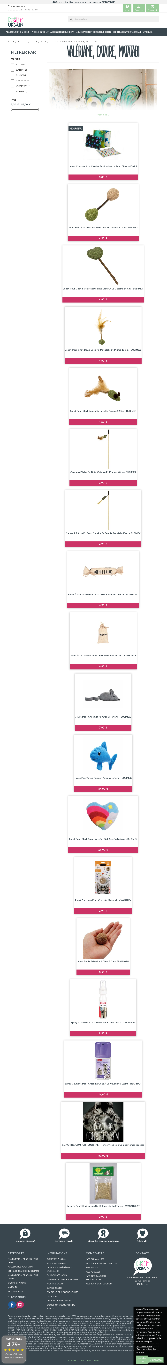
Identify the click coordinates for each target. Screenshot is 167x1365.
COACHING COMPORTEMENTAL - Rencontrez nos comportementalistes (103, 1144)
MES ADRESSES (93, 1272)
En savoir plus (144, 1346)
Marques (12, 1287)
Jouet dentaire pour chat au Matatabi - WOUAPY (103, 900)
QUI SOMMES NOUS (57, 1275)
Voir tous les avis (14, 1357)
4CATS (20, 65)
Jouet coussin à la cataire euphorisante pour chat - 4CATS (103, 166)
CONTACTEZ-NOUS (56, 1259)
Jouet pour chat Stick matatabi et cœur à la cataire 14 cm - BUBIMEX (103, 288)
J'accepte (156, 1359)
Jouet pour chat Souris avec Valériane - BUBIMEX (103, 716)
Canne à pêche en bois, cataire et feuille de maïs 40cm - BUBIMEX (103, 533)
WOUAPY (21, 92)
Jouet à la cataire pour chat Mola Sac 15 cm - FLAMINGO (103, 655)
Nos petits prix (15, 1291)
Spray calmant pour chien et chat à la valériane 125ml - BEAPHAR (103, 1083)
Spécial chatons (17, 1283)
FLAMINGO (22, 81)
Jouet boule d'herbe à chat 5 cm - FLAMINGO (103, 961)
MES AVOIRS (92, 1268)
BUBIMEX (21, 75)
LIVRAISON (52, 1297)
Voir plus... (103, 115)
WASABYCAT (23, 86)
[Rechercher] (113, 19)
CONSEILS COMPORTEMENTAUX (23, 1271)
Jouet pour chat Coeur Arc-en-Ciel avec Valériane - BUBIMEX (103, 839)
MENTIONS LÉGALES (56, 1263)
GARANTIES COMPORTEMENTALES (63, 1280)
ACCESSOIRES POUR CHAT (20, 1267)
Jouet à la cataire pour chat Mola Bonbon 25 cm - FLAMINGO (103, 594)
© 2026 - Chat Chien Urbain (83, 1360)
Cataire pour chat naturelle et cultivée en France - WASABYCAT (103, 1206)
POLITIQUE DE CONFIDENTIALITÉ (62, 1292)
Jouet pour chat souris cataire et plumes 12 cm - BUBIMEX (103, 411)
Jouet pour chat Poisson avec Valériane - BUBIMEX (103, 778)
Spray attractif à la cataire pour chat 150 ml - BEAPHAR (103, 1022)
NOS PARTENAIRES (56, 1284)
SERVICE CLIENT (54, 1288)
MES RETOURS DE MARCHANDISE (102, 1263)
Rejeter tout (142, 1360)
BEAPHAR (21, 70)
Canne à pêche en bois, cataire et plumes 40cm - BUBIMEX (103, 472)
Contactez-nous (16, 6)
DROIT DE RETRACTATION (59, 1301)
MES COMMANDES (95, 1259)
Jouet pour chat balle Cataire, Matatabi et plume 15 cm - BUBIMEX (103, 349)
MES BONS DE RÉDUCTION (99, 1284)
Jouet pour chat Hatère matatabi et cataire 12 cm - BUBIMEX (103, 227)
